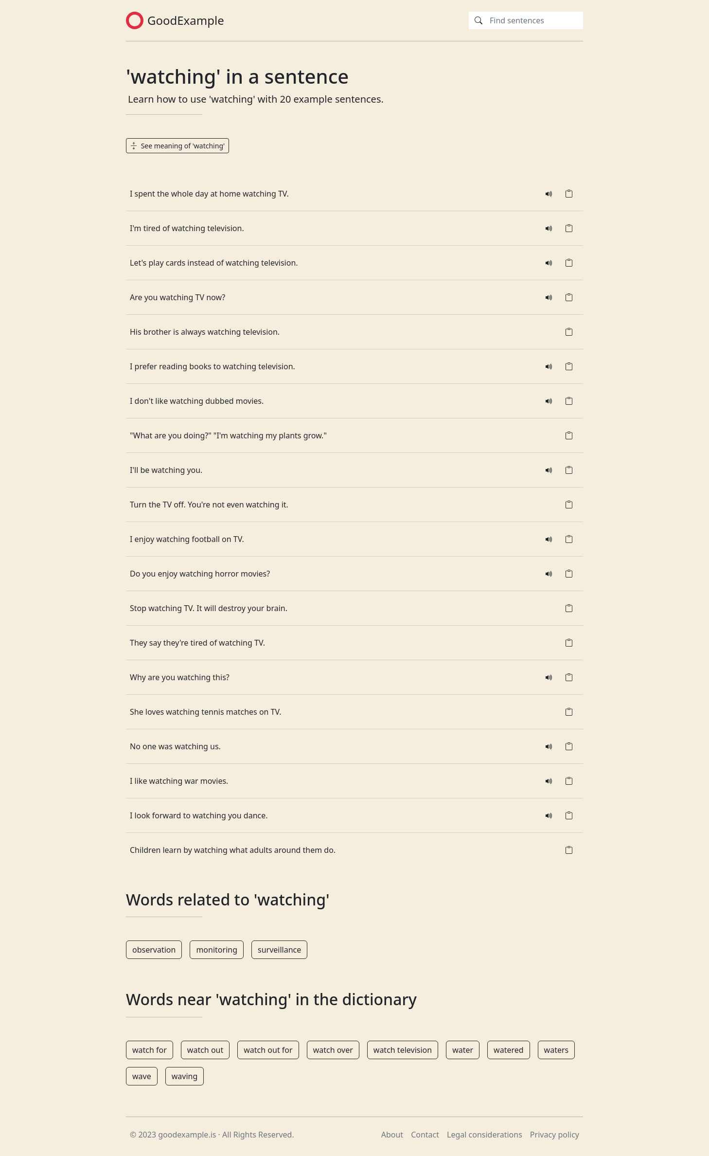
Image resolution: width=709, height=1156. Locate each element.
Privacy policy (554, 1134)
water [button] (462, 1050)
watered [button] (509, 1050)
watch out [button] (205, 1050)
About (392, 1134)
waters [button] (556, 1050)
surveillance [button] (279, 949)
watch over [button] (333, 1050)
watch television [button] (402, 1050)
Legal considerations (484, 1134)
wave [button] (141, 1076)
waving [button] (185, 1076)
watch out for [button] (268, 1050)
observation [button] (154, 949)
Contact (425, 1134)
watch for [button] (149, 1050)
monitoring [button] (216, 949)
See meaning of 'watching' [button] (177, 145)
